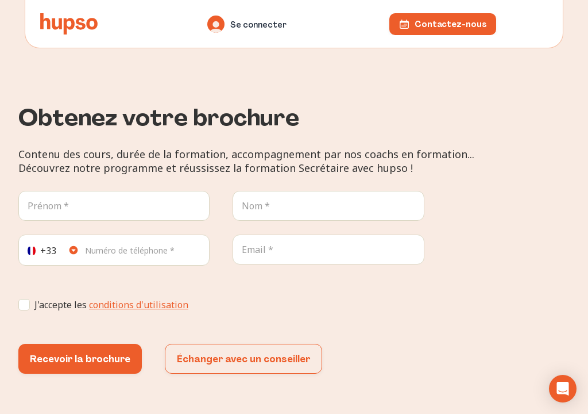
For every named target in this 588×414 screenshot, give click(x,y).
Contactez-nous (443, 24)
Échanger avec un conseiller (243, 359)
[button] (563, 388)
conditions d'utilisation (138, 304)
